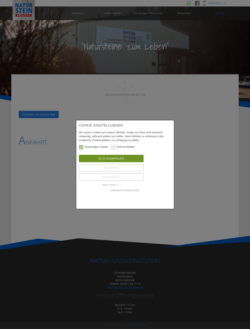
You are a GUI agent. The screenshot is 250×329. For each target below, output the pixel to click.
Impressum (116, 190)
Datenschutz (132, 190)
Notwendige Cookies (93, 147)
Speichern (111, 177)
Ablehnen (111, 167)
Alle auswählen (111, 158)
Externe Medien (123, 147)
